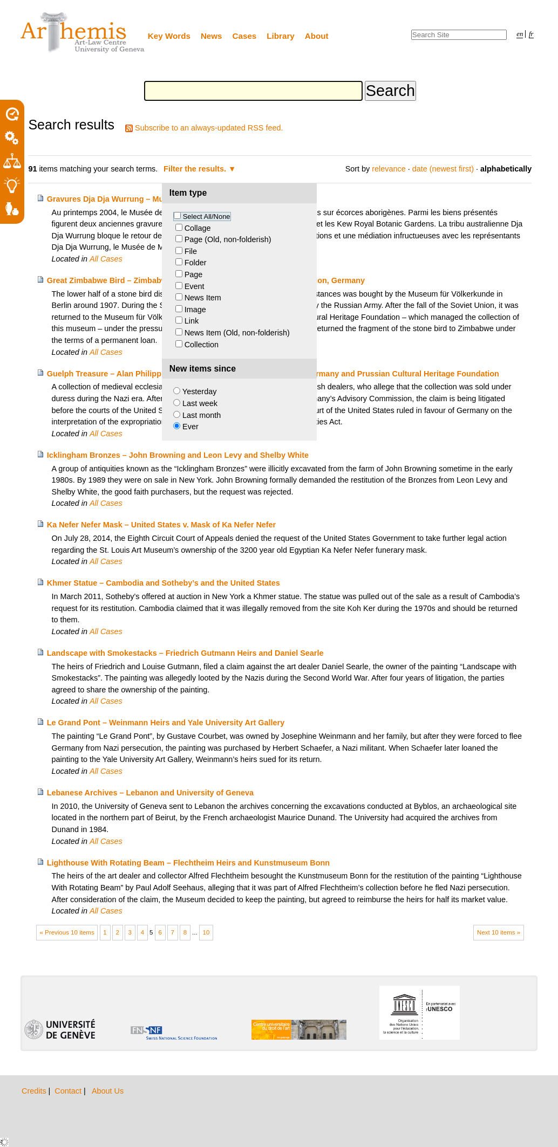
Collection (202, 344)
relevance (388, 168)
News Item (203, 297)
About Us (108, 1091)
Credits (35, 1091)
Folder (196, 262)
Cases (245, 35)
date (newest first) (443, 168)
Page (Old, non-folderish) (228, 239)
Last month (201, 415)
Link (192, 321)
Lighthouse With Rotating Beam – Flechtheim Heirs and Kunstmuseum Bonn (188, 862)
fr (531, 34)
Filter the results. (196, 168)
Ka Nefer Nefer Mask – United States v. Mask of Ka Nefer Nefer (161, 524)
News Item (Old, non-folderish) (237, 332)
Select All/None (206, 216)
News (211, 35)
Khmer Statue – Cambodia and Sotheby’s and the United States (163, 583)
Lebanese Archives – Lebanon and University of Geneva (150, 792)
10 (206, 932)
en (519, 34)
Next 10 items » (498, 932)
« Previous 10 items (67, 932)
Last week (199, 403)
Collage (198, 228)
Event (195, 286)
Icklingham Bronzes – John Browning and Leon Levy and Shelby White (178, 455)
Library (281, 35)
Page (194, 274)
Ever (190, 426)
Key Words (169, 35)
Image (195, 309)
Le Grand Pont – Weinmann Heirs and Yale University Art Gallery (165, 722)
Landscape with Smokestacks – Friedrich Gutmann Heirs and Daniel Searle (185, 653)
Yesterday (199, 391)
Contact (69, 1091)
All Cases (106, 259)
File (191, 251)
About (317, 35)
